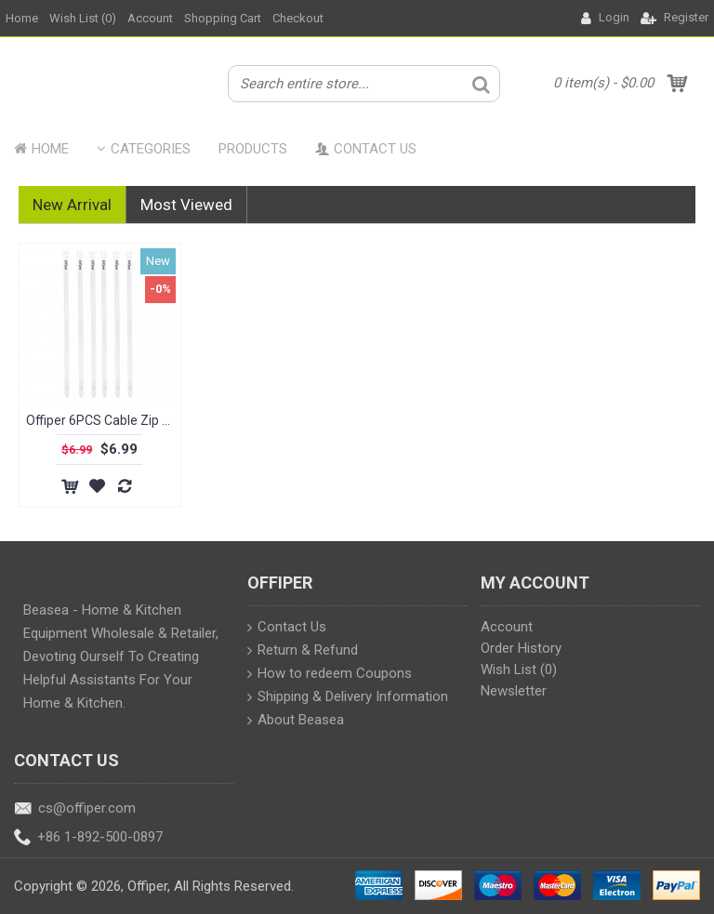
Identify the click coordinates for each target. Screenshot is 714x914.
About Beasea (295, 721)
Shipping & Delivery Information (347, 698)
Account (507, 626)
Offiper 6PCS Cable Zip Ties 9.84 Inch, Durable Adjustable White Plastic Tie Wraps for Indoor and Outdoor (103, 420)
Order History (521, 648)
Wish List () (519, 669)
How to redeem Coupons (329, 675)
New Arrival (72, 204)
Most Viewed (186, 204)
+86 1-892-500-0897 (88, 838)
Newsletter (514, 690)
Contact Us (286, 628)
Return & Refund (302, 651)
